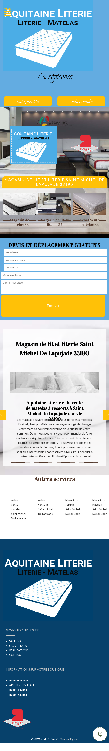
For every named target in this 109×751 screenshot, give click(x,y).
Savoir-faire (18, 645)
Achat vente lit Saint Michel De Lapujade (45, 506)
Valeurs (15, 641)
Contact (16, 654)
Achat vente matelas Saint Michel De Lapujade (18, 509)
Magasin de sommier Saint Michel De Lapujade (72, 506)
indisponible (18, 690)
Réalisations (19, 650)
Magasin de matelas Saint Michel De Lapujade (99, 506)
